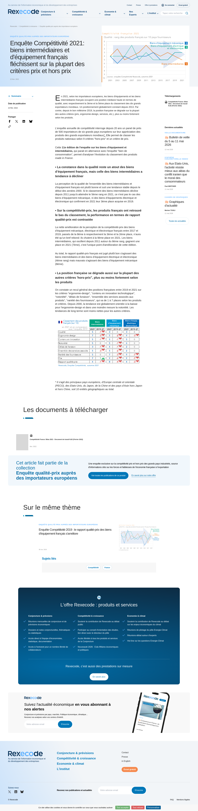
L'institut (151, 13)
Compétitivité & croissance (79, 13)
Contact (129, 5)
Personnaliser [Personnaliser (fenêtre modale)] (153, 807)
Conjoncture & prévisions (48, 13)
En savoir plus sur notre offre (143, 475)
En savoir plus (99, 677)
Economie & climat (110, 13)
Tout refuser (138, 807)
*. (104, 135)
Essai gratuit (130, 769)
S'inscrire (65, 724)
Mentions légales (183, 800)
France (107, 568)
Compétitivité (93, 568)
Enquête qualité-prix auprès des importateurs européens (59, 26)
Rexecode (13, 26)
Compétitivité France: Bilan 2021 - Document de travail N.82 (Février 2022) (56, 439)
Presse (138, 5)
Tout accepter (123, 807)
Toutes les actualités (177, 221)
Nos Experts (133, 13)
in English (126, 761)
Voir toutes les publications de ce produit (108, 475)
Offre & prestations (151, 5)
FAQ (172, 800)
